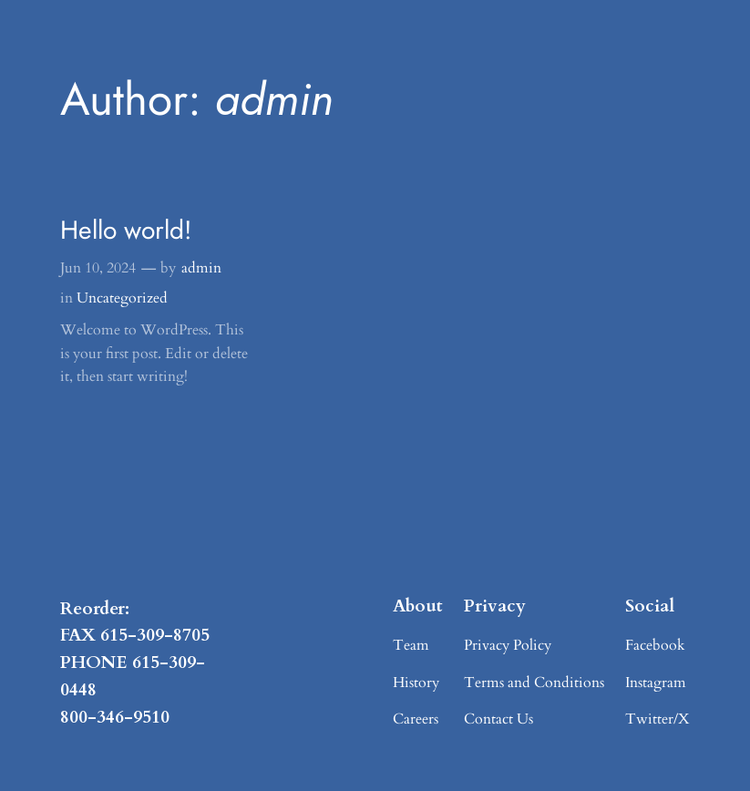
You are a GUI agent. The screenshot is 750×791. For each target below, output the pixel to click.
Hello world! (125, 230)
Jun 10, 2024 (98, 268)
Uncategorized (122, 298)
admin (201, 268)
